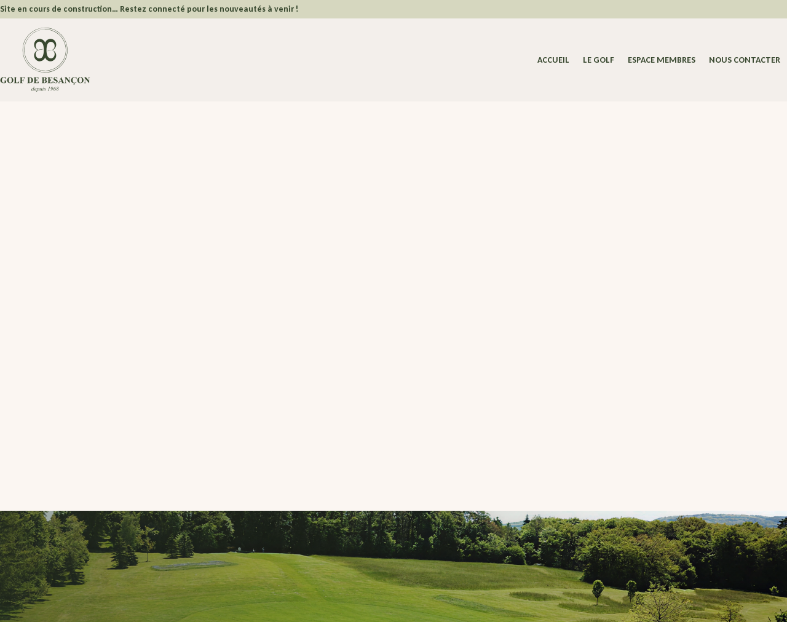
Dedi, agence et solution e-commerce (603, 601)
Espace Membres (315, 478)
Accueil (553, 60)
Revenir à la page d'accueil (117, 368)
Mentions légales (240, 601)
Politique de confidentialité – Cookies (335, 601)
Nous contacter (744, 60)
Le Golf (598, 60)
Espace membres (661, 60)
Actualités (315, 507)
